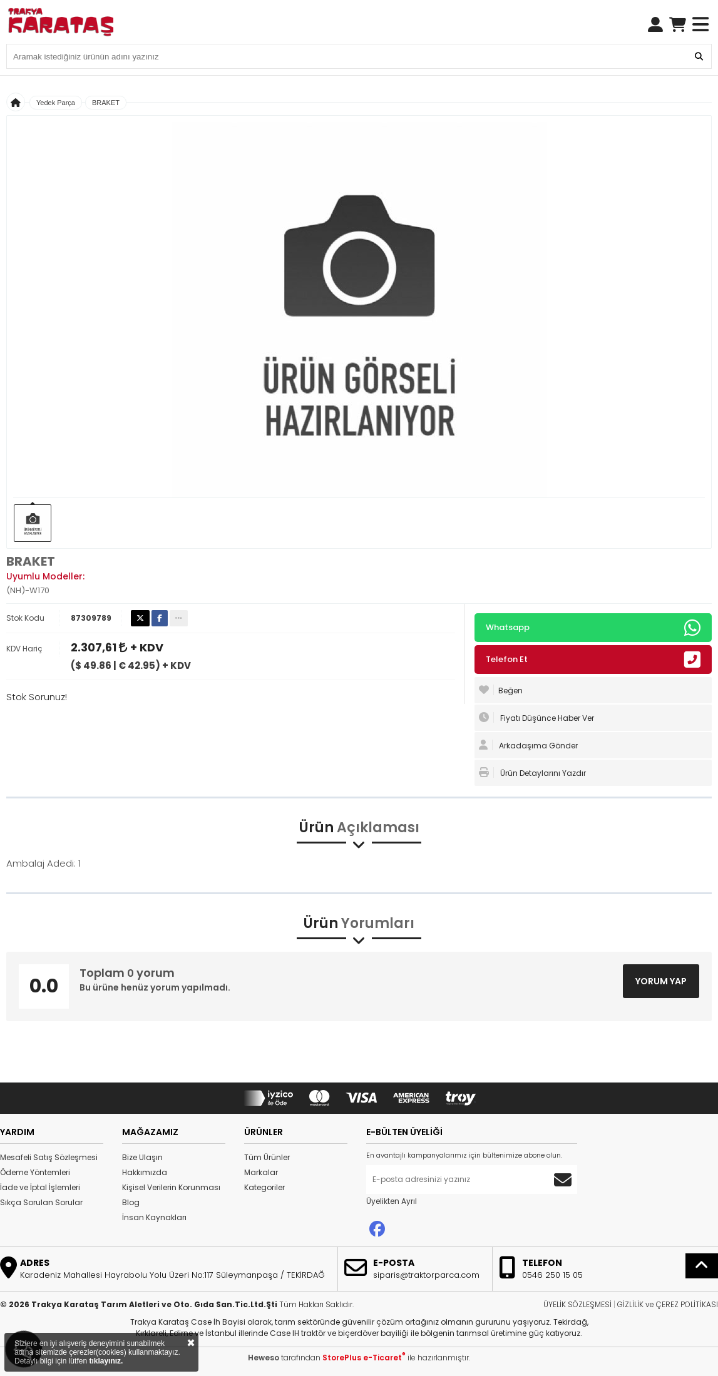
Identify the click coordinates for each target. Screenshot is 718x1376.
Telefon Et (593, 659)
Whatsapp (593, 627)
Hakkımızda (144, 1172)
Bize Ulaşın (142, 1157)
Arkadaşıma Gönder (528, 745)
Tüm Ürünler (267, 1157)
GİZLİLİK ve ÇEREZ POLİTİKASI (667, 1304)
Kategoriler (264, 1187)
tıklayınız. (106, 1361)
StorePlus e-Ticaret (364, 1357)
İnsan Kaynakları (154, 1217)
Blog (131, 1202)
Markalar (261, 1172)
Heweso (263, 1357)
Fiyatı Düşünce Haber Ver (536, 717)
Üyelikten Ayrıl (391, 1201)
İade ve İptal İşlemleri (40, 1187)
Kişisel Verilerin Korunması (171, 1187)
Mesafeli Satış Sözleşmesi (49, 1157)
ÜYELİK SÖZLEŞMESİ (577, 1304)
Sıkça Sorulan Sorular (41, 1202)
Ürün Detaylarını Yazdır (532, 772)
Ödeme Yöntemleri (35, 1172)
